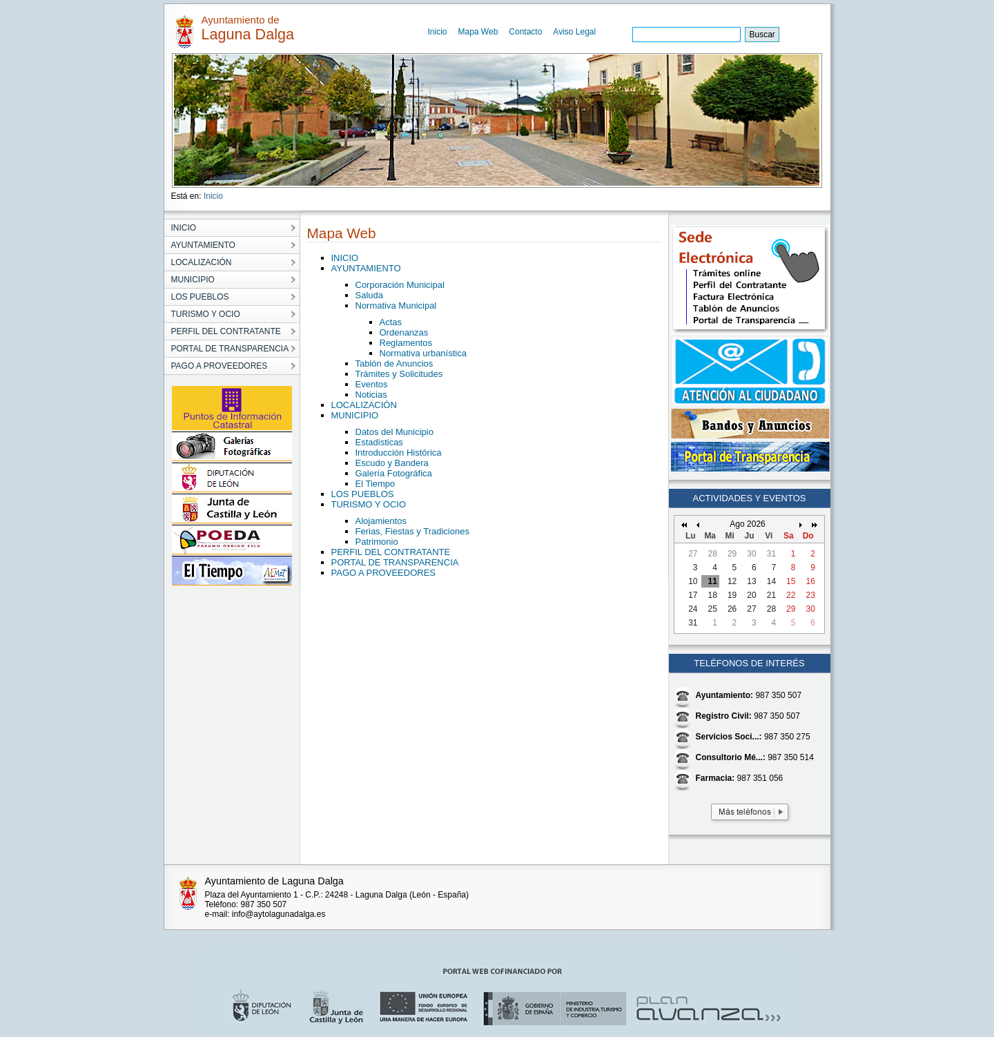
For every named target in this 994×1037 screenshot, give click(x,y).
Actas (391, 322)
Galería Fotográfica (393, 473)
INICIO (345, 258)
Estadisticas (379, 442)
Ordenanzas (404, 332)
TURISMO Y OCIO (369, 504)
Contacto (525, 32)
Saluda (369, 295)
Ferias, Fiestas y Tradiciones (412, 531)
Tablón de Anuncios (394, 363)
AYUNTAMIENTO (366, 268)
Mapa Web (478, 32)
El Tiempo (375, 483)
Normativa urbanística (423, 353)
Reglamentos (406, 343)
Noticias (371, 394)
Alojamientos (381, 521)
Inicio (437, 32)
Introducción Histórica (398, 452)
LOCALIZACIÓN (364, 405)
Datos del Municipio (394, 432)
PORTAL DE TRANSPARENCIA (395, 562)
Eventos (371, 384)
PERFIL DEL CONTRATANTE (391, 552)
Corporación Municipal (400, 285)
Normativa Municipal (396, 305)
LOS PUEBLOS (362, 494)
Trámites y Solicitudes (399, 374)
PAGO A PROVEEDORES (383, 573)
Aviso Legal (574, 32)
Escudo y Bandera (392, 463)
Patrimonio (376, 541)
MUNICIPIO (355, 415)
